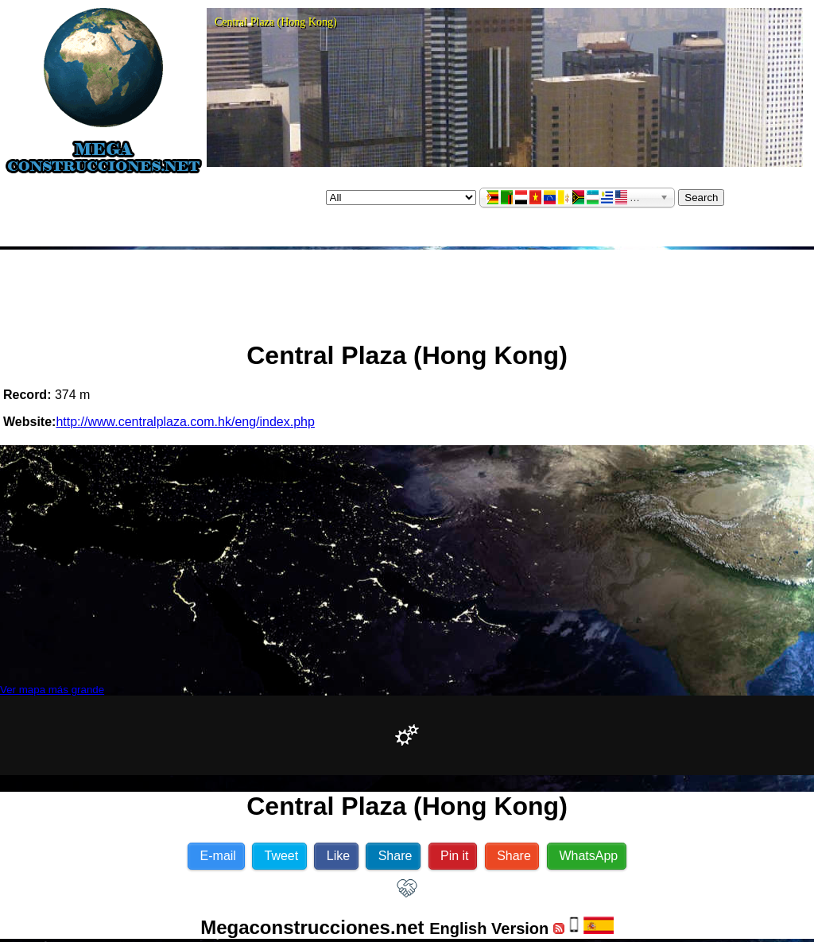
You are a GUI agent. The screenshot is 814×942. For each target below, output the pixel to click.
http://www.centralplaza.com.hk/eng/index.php (185, 421)
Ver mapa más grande (52, 690)
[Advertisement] (407, 288)
